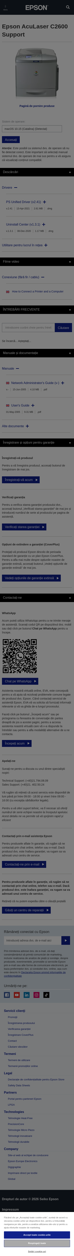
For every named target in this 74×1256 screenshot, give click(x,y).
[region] (37, 1234)
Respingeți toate (37, 1243)
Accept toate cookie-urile (37, 1235)
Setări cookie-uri (37, 1251)
